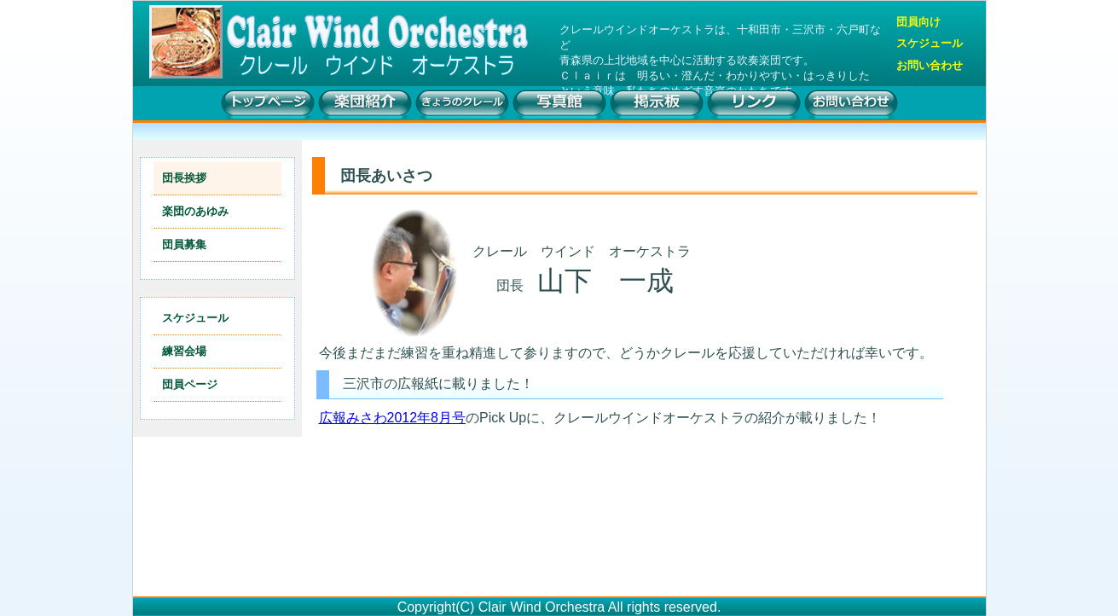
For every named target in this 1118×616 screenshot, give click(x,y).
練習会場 (184, 351)
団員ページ (189, 384)
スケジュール (929, 43)
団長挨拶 (184, 177)
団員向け (918, 22)
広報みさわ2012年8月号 (392, 417)
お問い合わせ (929, 66)
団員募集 (184, 244)
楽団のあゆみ (195, 211)
